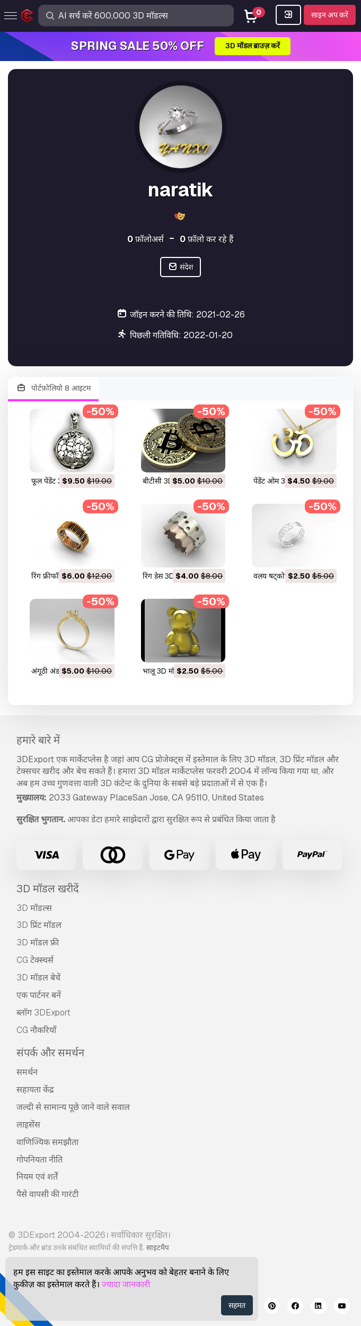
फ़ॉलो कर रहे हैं (207, 239)
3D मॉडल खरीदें (47, 889)
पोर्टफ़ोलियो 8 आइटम (53, 388)
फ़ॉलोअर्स (145, 239)
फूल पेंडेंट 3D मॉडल (57, 481)
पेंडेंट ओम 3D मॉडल (280, 481)
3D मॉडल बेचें (38, 977)
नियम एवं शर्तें (37, 1176)
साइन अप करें (329, 15)
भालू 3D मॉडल (163, 671)
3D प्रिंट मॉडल (38, 925)
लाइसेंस (28, 1124)
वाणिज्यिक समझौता (47, 1142)
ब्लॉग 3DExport (43, 1012)
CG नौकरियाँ (36, 1030)
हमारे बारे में (38, 740)
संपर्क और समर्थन (50, 1053)
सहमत (236, 1305)
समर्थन (27, 1072)
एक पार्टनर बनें (38, 995)
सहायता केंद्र (35, 1089)
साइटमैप (157, 1247)
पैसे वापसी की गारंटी (47, 1194)
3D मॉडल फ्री (37, 942)
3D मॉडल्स (34, 908)
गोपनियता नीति (39, 1159)
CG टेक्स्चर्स (35, 960)
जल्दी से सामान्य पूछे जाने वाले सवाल (73, 1107)
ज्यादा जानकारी (126, 1284)
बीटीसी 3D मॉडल (166, 481)
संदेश (180, 267)
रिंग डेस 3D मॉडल (167, 576)
